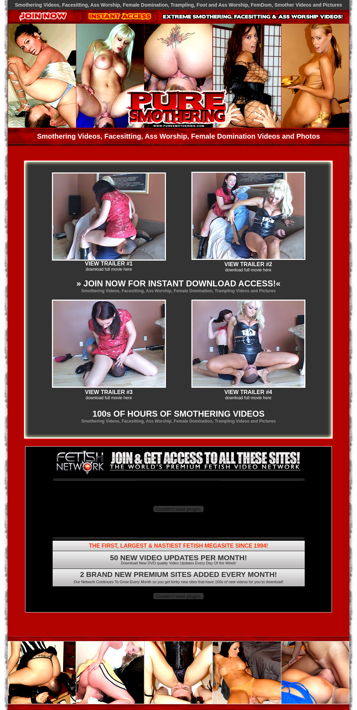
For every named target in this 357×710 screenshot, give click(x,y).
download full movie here (109, 269)
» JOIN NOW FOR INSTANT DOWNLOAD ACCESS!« (178, 283)
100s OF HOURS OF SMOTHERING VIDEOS (178, 413)
